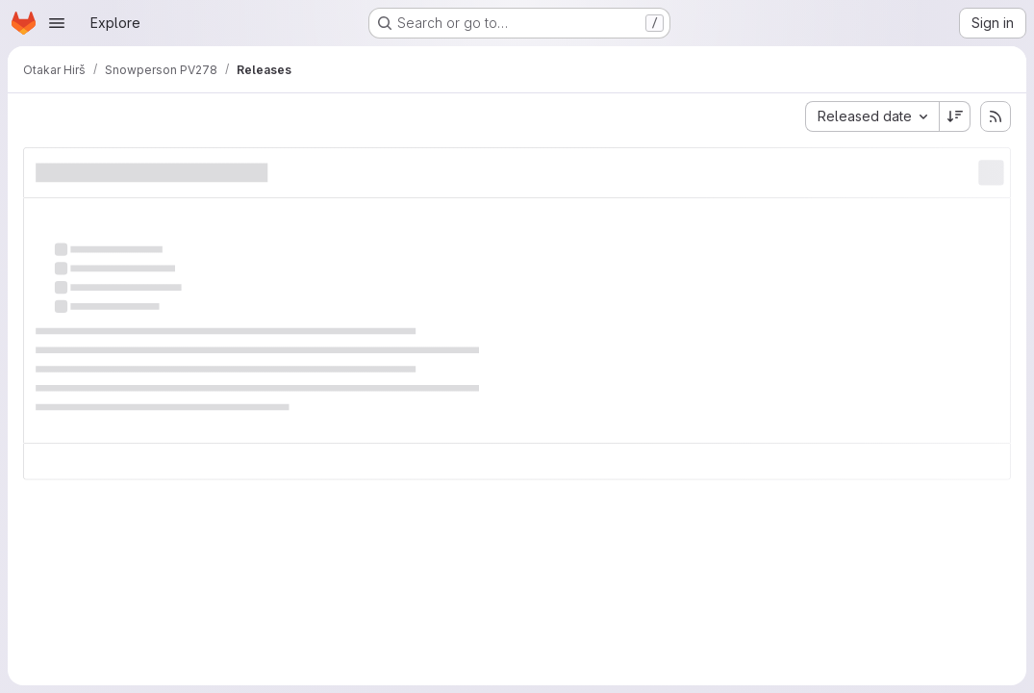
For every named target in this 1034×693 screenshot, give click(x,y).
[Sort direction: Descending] (955, 116)
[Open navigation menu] (56, 23)
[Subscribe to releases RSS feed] (995, 116)
